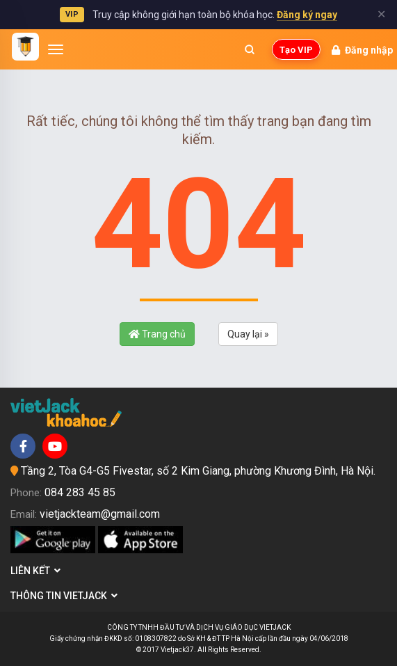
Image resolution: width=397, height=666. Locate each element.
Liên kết (35, 570)
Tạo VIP (296, 50)
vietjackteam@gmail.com (100, 514)
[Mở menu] (55, 49)
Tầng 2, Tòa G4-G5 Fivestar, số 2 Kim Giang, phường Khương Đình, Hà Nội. (198, 470)
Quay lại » (248, 334)
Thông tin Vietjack (64, 595)
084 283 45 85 (79, 492)
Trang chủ (157, 334)
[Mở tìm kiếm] (249, 49)
